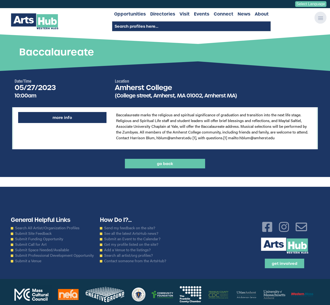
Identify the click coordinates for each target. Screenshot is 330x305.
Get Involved (284, 263)
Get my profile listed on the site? (131, 244)
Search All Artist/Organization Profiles (47, 228)
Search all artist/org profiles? (128, 255)
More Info (62, 117)
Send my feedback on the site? (129, 228)
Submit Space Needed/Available (42, 250)
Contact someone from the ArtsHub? (135, 261)
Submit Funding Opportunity (39, 239)
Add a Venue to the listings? (127, 250)
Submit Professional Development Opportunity (54, 255)
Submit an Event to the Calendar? (132, 239)
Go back (165, 163)
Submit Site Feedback (33, 233)
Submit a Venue (28, 261)
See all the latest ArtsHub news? (131, 233)
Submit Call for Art (31, 244)
